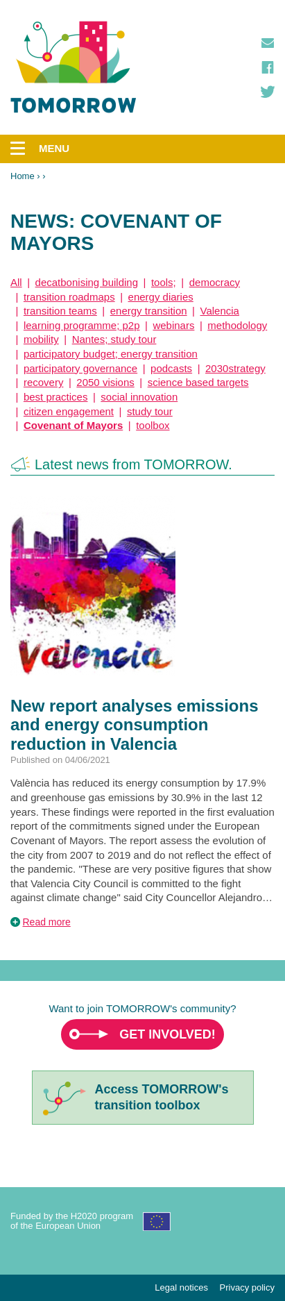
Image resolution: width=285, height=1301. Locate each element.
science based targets (198, 382)
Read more (47, 922)
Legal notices (181, 1287)
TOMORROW (73, 67)
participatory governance (80, 368)
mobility (41, 339)
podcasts (171, 368)
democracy (214, 282)
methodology (237, 325)
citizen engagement (69, 411)
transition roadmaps (69, 297)
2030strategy (235, 368)
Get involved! (167, 1034)
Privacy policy (247, 1287)
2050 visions (105, 382)
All (16, 282)
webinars (173, 325)
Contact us (268, 43)
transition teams (60, 311)
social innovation (139, 397)
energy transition (148, 311)
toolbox (152, 425)
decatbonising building (86, 282)
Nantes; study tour (114, 339)
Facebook (268, 67)
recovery (44, 382)
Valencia (219, 311)
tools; (163, 282)
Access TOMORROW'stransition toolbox (162, 1097)
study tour (150, 411)
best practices (56, 397)
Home (22, 176)
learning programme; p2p (82, 325)
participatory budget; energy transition (111, 354)
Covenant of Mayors (73, 425)
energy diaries (160, 297)
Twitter (268, 92)
